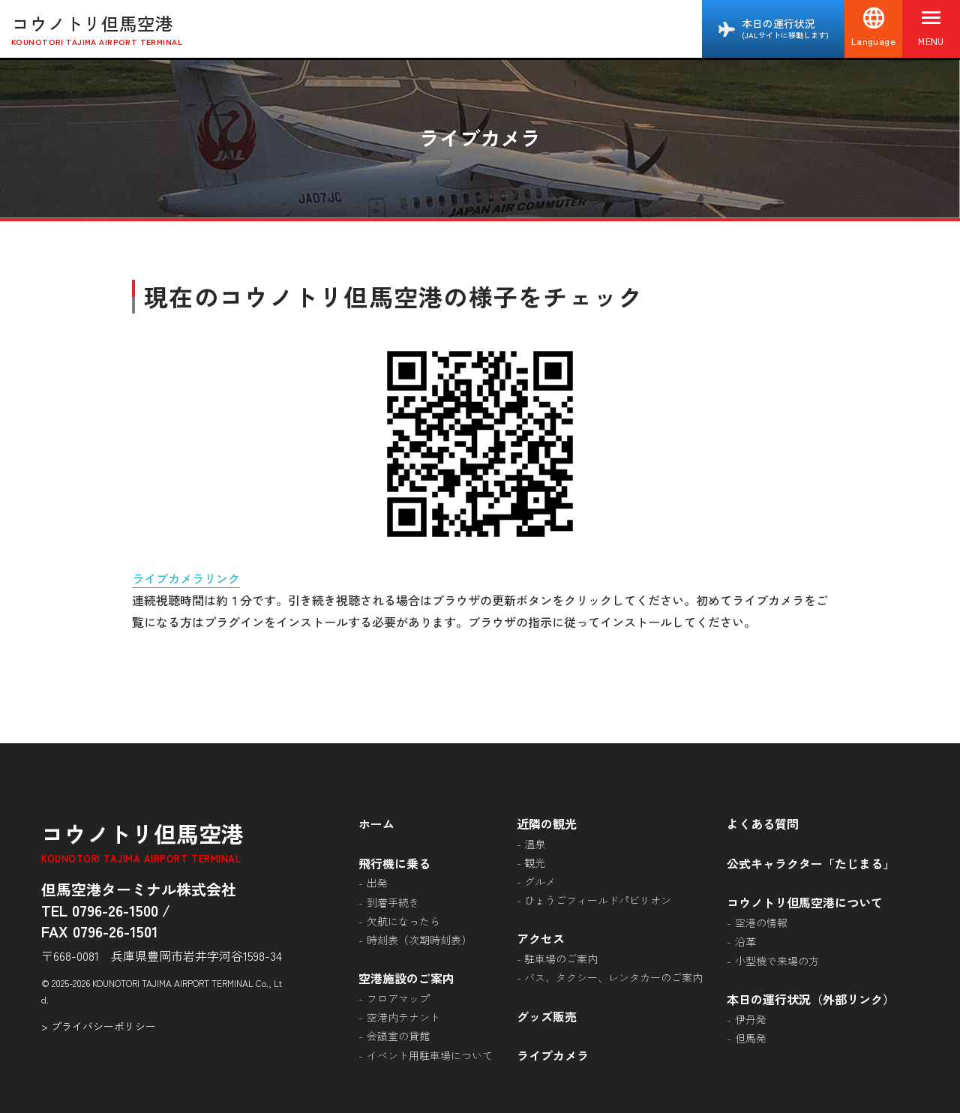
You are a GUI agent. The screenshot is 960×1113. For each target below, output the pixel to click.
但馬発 (750, 1038)
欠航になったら (403, 921)
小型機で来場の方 (777, 960)
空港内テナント (403, 1017)
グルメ (540, 881)
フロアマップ (398, 998)
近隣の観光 (547, 823)
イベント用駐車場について (430, 1055)
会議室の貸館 (398, 1035)
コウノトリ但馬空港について (805, 902)
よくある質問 (763, 823)
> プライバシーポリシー (98, 1026)
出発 (377, 882)
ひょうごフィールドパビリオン (597, 900)
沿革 (745, 941)
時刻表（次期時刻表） (419, 939)
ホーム (376, 823)
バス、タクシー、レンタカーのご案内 (613, 977)
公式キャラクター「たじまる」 (811, 863)
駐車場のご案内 (561, 958)
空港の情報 (761, 922)
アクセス (541, 938)
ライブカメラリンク (186, 578)
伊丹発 (750, 1019)
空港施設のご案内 (406, 978)
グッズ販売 (547, 1016)
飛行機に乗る (394, 863)
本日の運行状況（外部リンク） (811, 999)
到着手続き (393, 902)
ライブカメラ (553, 1055)
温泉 (534, 843)
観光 (534, 862)
